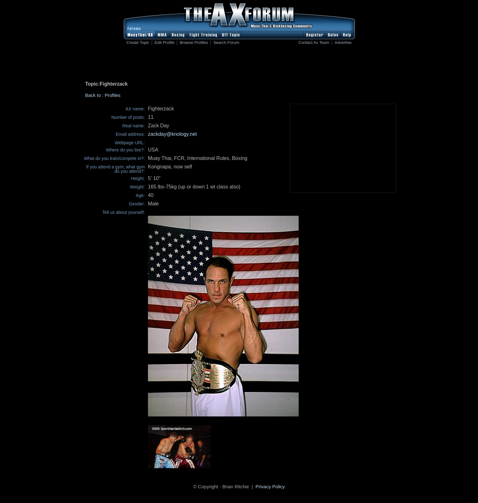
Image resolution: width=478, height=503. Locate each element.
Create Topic (138, 42)
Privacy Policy (270, 486)
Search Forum (226, 42)
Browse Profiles (194, 42)
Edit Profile (164, 42)
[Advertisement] (239, 64)
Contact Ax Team (313, 42)
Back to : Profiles (103, 95)
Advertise (342, 42)
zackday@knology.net (172, 134)
